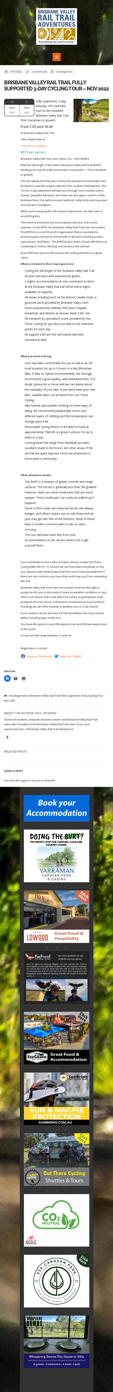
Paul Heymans (45, 713)
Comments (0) (39, 71)
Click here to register (33, 146)
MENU (57, 57)
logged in (25, 780)
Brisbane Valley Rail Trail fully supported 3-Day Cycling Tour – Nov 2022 (56, 85)
